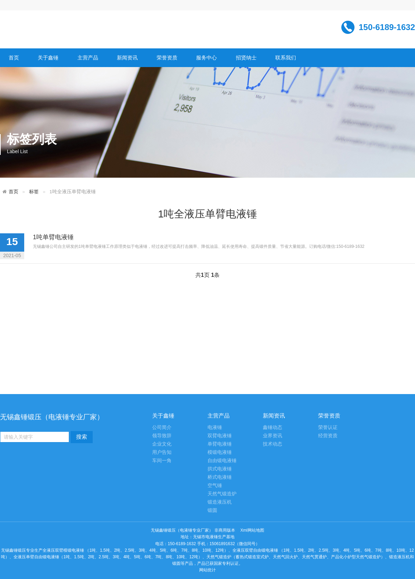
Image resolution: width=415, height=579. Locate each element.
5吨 (163, 550)
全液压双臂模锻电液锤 (63, 550)
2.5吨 (129, 550)
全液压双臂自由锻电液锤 (255, 550)
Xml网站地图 (252, 530)
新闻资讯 (127, 57)
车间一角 (162, 460)
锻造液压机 (220, 502)
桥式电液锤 (220, 477)
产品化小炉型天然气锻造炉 (356, 556)
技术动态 (272, 444)
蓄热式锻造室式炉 (252, 556)
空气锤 (215, 485)
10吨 (206, 550)
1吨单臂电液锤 (53, 237)
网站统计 (207, 570)
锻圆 (212, 510)
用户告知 (162, 452)
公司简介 (162, 427)
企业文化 (162, 444)
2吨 (117, 550)
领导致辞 (162, 435)
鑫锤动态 (272, 427)
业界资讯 (272, 435)
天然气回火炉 (285, 556)
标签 (34, 191)
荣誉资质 (167, 57)
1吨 (92, 550)
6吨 (173, 550)
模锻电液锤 (220, 452)
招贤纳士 (246, 57)
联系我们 (285, 57)
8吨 (195, 550)
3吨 (142, 550)
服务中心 (206, 57)
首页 (14, 57)
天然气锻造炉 (222, 493)
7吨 (184, 550)
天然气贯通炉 (314, 556)
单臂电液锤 (220, 444)
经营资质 (328, 435)
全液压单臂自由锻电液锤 (36, 556)
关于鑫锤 (48, 57)
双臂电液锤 (220, 435)
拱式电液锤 (220, 468)
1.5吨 (105, 550)
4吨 (152, 550)
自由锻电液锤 (222, 460)
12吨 (219, 550)
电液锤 (215, 427)
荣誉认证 (328, 427)
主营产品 (87, 57)
